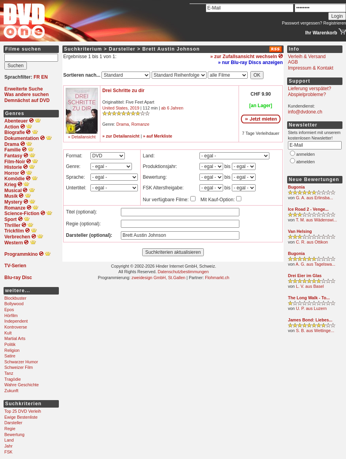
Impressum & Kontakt (310, 68)
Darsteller (13, 422)
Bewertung (14, 434)
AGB (293, 62)
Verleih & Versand (306, 56)
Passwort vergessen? (302, 23)
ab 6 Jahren (172, 108)
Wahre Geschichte (21, 384)
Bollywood (14, 303)
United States (115, 108)
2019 (134, 108)
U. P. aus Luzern (311, 308)
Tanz (8, 373)
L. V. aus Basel (310, 286)
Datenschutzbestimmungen (183, 271)
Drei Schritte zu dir (123, 90)
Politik (9, 344)
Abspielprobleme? (307, 94)
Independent (16, 321)
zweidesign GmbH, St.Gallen (158, 277)
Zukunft (11, 390)
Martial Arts (14, 338)
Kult (7, 333)
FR (37, 77)
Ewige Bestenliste (21, 417)
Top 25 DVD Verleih (22, 411)
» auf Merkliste (157, 136)
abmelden (305, 161)
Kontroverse (15, 327)
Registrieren (334, 23)
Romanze (140, 124)
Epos (9, 309)
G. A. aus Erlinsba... (314, 197)
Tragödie (12, 379)
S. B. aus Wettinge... (315, 330)
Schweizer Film (18, 367)
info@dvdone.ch (305, 112)
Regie (9, 428)
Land (9, 440)
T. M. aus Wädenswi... (316, 219)
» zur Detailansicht (120, 136)
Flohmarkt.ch (217, 277)
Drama (123, 124)
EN (44, 77)
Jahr (8, 446)
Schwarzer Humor (21, 361)
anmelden (305, 154)
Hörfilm (11, 315)
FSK (8, 452)
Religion (12, 350)
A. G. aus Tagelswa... (316, 264)
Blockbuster (15, 298)
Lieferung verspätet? (309, 88)
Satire (9, 355)
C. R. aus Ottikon (312, 242)
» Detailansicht (82, 136)
